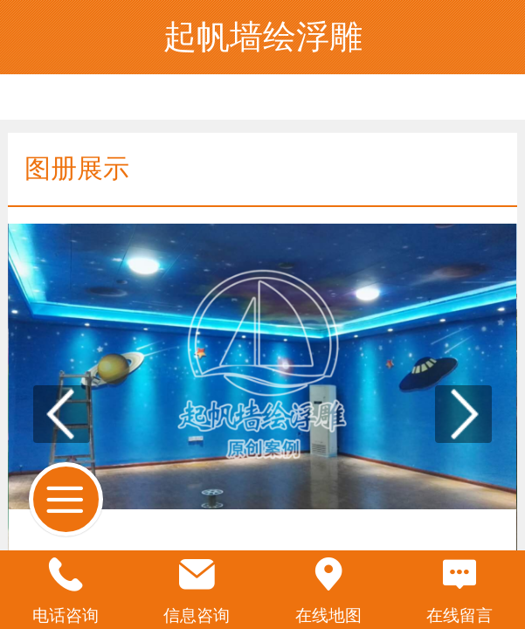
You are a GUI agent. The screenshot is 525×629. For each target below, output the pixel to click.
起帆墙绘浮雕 (263, 36)
